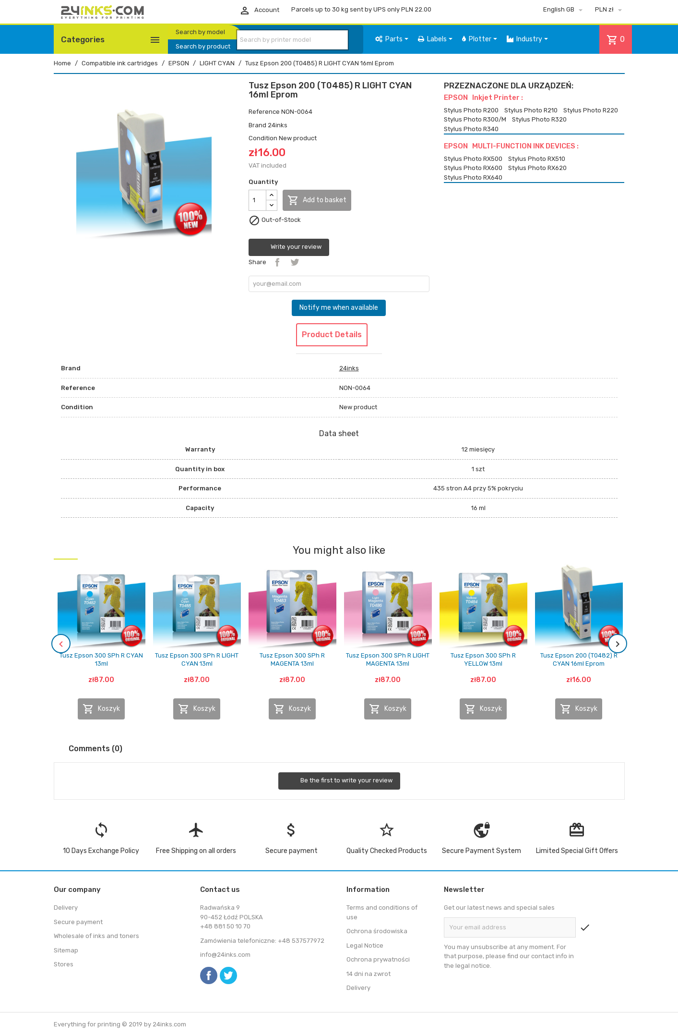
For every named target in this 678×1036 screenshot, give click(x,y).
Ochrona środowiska (376, 931)
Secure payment (78, 922)
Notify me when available (338, 308)
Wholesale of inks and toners (96, 935)
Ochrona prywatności (378, 959)
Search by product (203, 46)
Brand (257, 125)
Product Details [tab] (332, 334)
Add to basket (316, 200)
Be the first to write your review (339, 781)
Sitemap (66, 950)
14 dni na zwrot (368, 973)
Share (277, 262)
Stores (63, 964)
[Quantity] (257, 200)
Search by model (200, 32)
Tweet (294, 262)
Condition (263, 138)
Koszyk (101, 709)
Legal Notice (364, 945)
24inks (277, 125)
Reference (264, 111)
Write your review (288, 247)
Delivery (66, 907)
